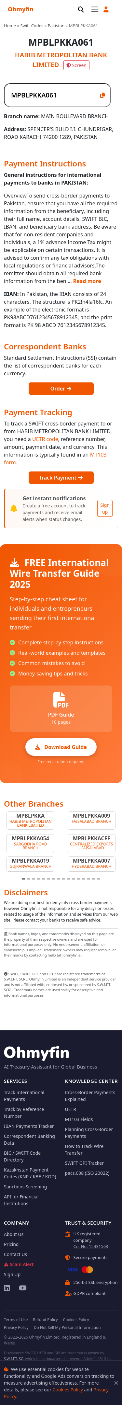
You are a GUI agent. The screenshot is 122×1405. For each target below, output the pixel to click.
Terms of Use (16, 1319)
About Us (13, 1234)
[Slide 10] (68, 879)
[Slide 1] (23, 879)
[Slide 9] (63, 879)
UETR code (45, 439)
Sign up (105, 508)
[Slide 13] (83, 879)
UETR (70, 1109)
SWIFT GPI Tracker (84, 1163)
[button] (106, 9)
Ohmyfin (21, 9)
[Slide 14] (88, 879)
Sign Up (12, 1274)
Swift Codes (31, 25)
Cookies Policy (68, 1390)
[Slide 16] (98, 879)
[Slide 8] (58, 879)
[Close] (116, 1382)
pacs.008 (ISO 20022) (87, 1173)
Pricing (11, 1244)
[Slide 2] (28, 879)
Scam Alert (19, 1264)
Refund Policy (45, 1319)
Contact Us (15, 1254)
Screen (76, 65)
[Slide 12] (78, 879)
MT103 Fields (79, 1119)
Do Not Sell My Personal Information (67, 1327)
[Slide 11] (73, 879)
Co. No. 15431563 (91, 1246)
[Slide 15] (93, 879)
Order (61, 388)
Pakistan (56, 25)
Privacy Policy (16, 1327)
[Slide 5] (43, 879)
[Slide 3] (33, 879)
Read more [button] (87, 281)
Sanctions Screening (25, 1187)
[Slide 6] (48, 879)
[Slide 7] (53, 879)
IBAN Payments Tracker (29, 1126)
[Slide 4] (38, 879)
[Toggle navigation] (95, 9)
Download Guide (61, 747)
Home (10, 25)
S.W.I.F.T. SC (13, 1358)
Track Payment (61, 477)
